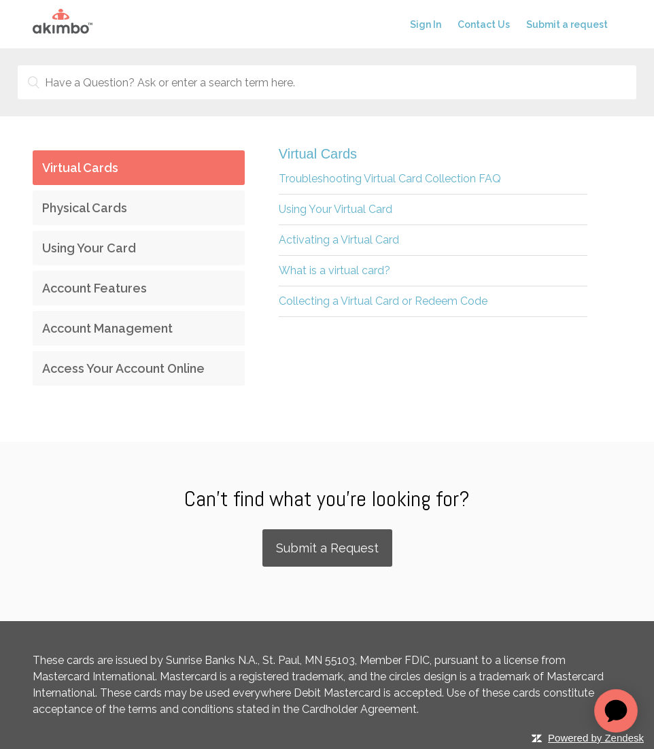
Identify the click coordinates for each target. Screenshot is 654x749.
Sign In (425, 24)
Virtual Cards (80, 168)
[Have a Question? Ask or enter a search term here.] (327, 82)
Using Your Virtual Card (335, 209)
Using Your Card (89, 248)
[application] (616, 711)
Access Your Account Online (123, 368)
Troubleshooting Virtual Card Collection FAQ (390, 178)
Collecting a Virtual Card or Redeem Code (383, 301)
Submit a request (567, 24)
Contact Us (484, 24)
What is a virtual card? (334, 270)
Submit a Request (327, 548)
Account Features (94, 288)
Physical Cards (84, 208)
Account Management (107, 328)
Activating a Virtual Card (339, 239)
